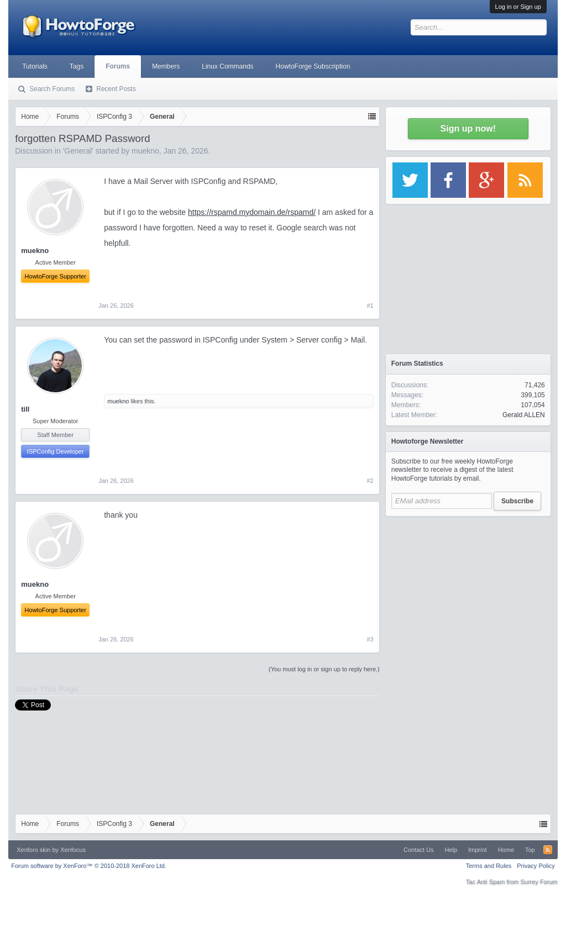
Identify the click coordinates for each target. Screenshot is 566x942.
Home (506, 849)
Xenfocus (73, 849)
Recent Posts (115, 89)
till (25, 409)
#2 (370, 480)
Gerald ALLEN (523, 415)
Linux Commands (227, 66)
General (78, 150)
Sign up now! (468, 128)
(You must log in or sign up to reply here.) (324, 669)
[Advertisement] (468, 591)
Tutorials (35, 66)
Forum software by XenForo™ (88, 865)
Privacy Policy (535, 865)
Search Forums (52, 89)
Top (530, 849)
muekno (145, 150)
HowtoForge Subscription (313, 66)
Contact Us (418, 849)
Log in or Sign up (518, 6)
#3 (370, 639)
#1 (370, 305)
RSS (547, 849)
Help (450, 849)
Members (166, 66)
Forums (118, 66)
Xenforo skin (33, 849)
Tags (76, 66)
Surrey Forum (539, 881)
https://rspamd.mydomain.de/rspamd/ (252, 212)
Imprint (477, 849)
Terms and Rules (489, 865)
